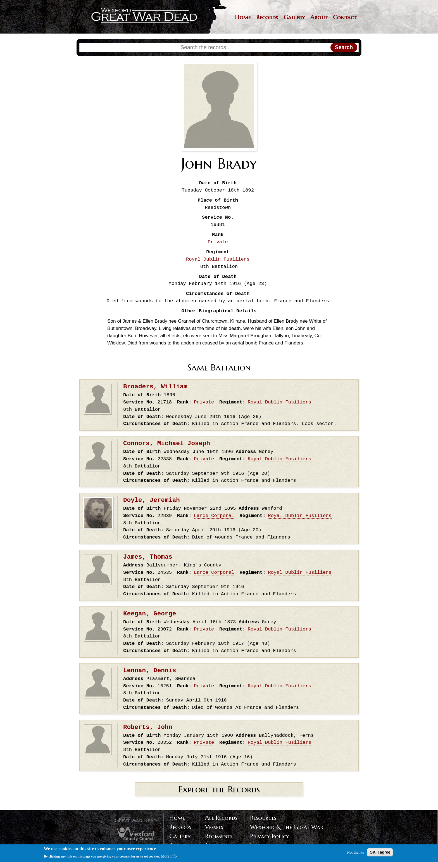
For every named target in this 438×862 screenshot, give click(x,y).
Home (243, 17)
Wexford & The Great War (286, 827)
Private (218, 242)
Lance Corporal (214, 516)
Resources (263, 817)
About (318, 17)
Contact (344, 17)
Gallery (294, 17)
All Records (221, 817)
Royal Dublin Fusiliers (218, 259)
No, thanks (355, 853)
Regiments (218, 836)
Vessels (214, 827)
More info (169, 857)
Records (267, 17)
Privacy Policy (269, 836)
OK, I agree (380, 853)
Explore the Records (219, 789)
